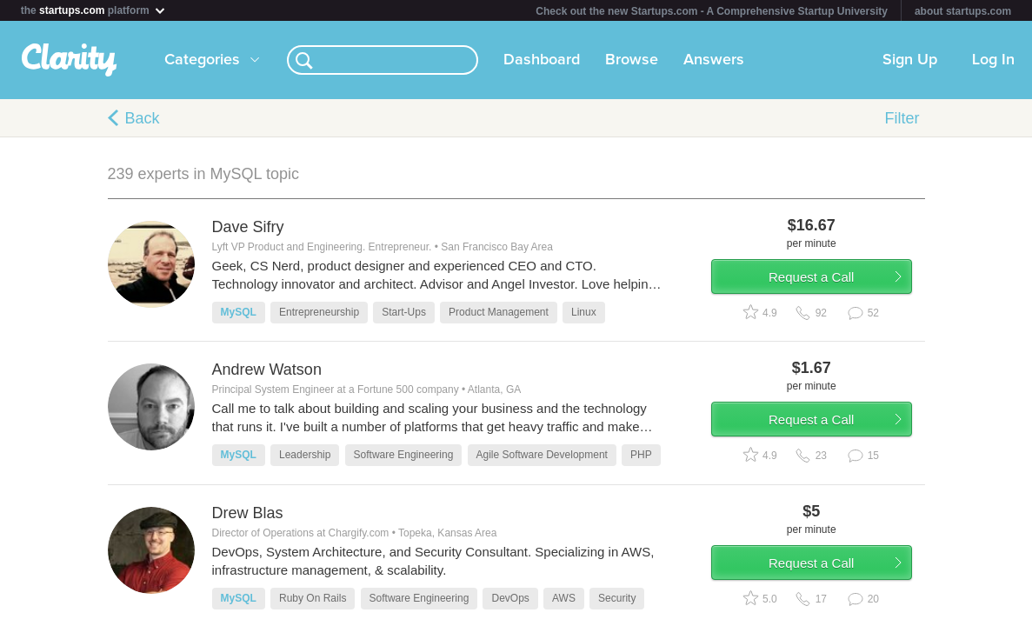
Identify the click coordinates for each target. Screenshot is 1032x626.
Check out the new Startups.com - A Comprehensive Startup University (712, 11)
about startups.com (963, 11)
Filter (902, 118)
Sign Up (909, 60)
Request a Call (822, 281)
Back (142, 118)
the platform (94, 10)
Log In (993, 60)
